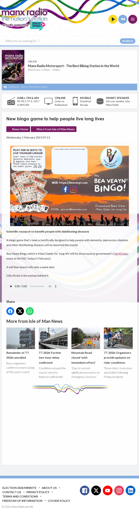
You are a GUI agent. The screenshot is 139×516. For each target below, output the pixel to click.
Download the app (85, 103)
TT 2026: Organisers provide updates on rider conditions (118, 346)
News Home (20, 129)
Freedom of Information (22, 500)
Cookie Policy (59, 500)
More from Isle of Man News (56, 129)
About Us (49, 487)
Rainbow (13, 86)
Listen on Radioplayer (61, 103)
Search (127, 41)
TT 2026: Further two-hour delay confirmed (53, 346)
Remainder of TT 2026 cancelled (20, 343)
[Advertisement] (72, 427)
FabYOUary (120, 253)
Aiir (31, 506)
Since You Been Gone (34, 86)
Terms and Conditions (20, 496)
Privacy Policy (38, 492)
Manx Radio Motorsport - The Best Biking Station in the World (73, 66)
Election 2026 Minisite (19, 487)
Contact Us (11, 492)
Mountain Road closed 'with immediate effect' (85, 346)
